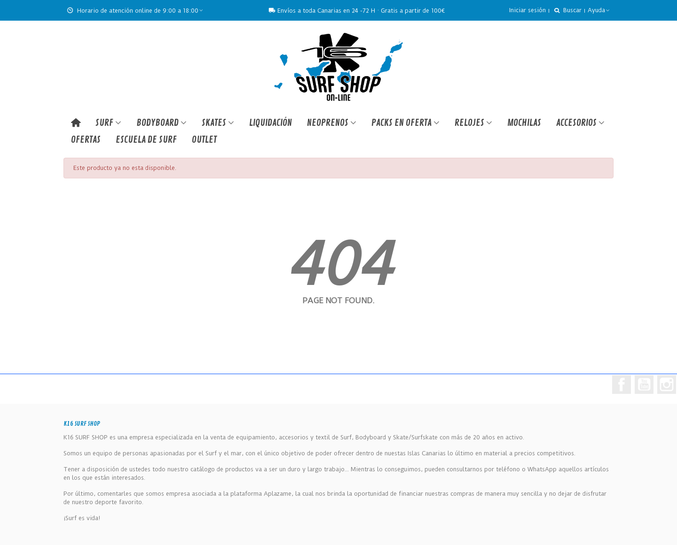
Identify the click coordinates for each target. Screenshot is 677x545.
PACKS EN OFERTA (401, 123)
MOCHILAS (524, 123)
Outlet (204, 140)
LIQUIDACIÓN (270, 123)
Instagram (666, 384)
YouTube (644, 384)
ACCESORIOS (576, 123)
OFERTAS (86, 140)
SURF (104, 123)
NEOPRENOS (327, 123)
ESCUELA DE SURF (146, 140)
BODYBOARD (157, 123)
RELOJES (469, 123)
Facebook (621, 384)
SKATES (214, 123)
